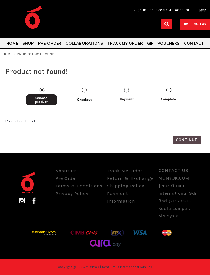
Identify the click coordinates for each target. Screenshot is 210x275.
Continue (186, 140)
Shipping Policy (125, 185)
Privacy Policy (72, 193)
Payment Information (121, 197)
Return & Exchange (130, 178)
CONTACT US (173, 170)
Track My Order (124, 170)
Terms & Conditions (79, 185)
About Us (66, 170)
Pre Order (66, 178)
